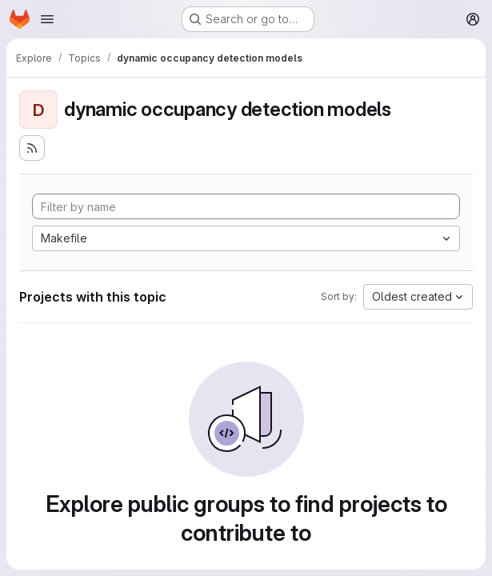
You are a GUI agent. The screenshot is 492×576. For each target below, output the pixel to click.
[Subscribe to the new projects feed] (32, 148)
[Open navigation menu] (47, 19)
